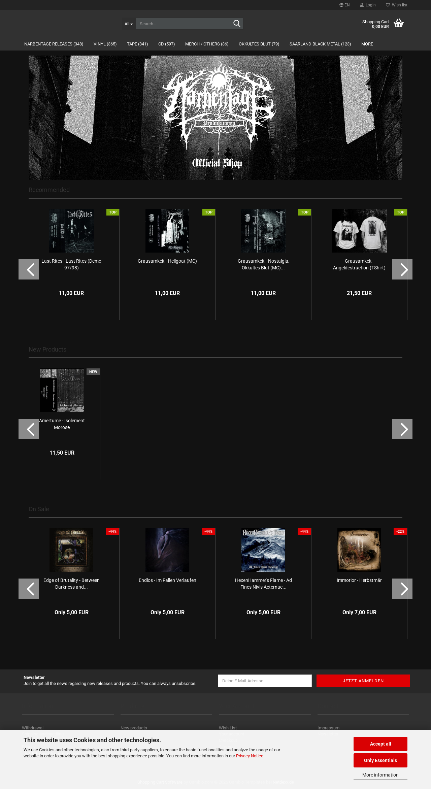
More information (380, 775)
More (367, 43)
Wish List (228, 727)
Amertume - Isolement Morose (62, 424)
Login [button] (368, 5)
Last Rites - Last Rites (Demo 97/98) (71, 264)
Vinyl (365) (105, 43)
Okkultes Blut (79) (259, 43)
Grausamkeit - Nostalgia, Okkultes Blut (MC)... (263, 264)
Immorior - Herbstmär (359, 580)
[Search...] (128, 24)
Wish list (396, 5)
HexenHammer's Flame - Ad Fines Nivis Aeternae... (263, 584)
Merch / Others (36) (207, 43)
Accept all (380, 744)
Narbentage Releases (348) (54, 43)
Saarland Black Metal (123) (320, 43)
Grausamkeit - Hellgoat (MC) (167, 261)
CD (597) (166, 43)
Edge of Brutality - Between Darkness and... (71, 584)
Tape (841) (137, 43)
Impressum (328, 727)
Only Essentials (380, 760)
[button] (344, 5)
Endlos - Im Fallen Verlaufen (167, 580)
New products (134, 727)
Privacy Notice (249, 755)
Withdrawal (32, 727)
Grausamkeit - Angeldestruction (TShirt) (359, 264)
